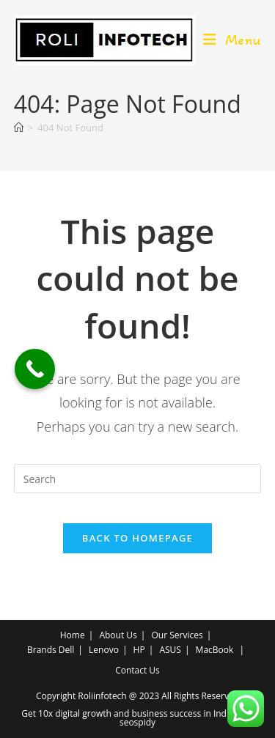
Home (72, 635)
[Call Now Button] (35, 369)
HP (139, 649)
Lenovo (104, 649)
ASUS (170, 649)
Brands (41, 649)
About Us (117, 635)
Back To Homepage (137, 538)
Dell (67, 649)
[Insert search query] (138, 478)
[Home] (18, 127)
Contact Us (137, 670)
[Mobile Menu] (232, 40)
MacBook (215, 649)
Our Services (176, 635)
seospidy (137, 722)
